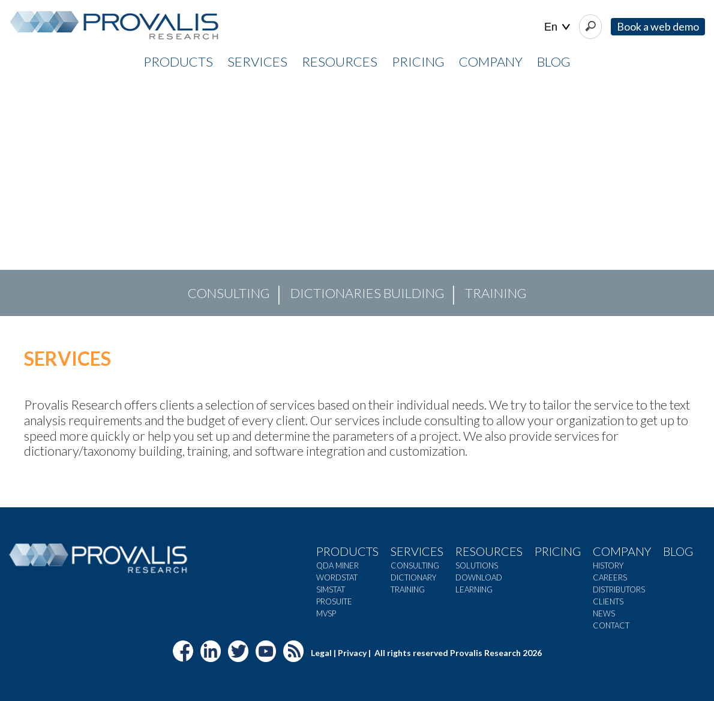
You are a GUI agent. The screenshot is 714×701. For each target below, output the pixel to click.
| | (557, 27)
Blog (554, 61)
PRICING (418, 61)
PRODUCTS (178, 61)
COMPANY (491, 61)
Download (478, 577)
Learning (474, 589)
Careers (610, 577)
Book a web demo (658, 26)
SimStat (330, 589)
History (608, 565)
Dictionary (413, 577)
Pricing (558, 551)
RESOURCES (339, 61)
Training (408, 589)
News (604, 613)
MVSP (326, 613)
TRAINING (496, 293)
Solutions (476, 565)
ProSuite (334, 601)
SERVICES (257, 61)
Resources (489, 551)
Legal (321, 653)
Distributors (619, 589)
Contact (611, 625)
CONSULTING (229, 293)
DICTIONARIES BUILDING (367, 293)
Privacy (352, 653)
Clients (608, 601)
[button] (18, 197)
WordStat (337, 577)
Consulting (415, 565)
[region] (357, 198)
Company (622, 551)
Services (417, 551)
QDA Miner (337, 565)
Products (347, 551)
